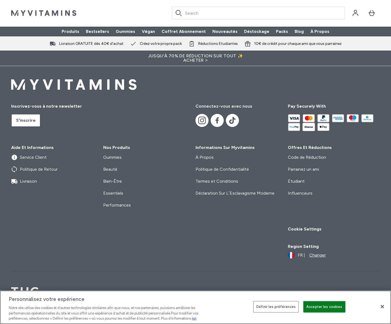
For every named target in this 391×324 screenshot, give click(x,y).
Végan (148, 31)
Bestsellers (97, 31)
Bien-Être (112, 181)
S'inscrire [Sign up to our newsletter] (26, 120)
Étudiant (296, 181)
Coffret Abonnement (184, 31)
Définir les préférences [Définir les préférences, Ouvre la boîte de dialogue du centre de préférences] (276, 307)
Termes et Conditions (216, 181)
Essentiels (113, 193)
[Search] (178, 13)
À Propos (319, 31)
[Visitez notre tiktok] (232, 120)
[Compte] (355, 13)
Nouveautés (225, 31)
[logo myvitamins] (43, 13)
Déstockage (256, 31)
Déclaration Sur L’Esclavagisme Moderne (235, 193)
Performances (117, 205)
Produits (70, 31)
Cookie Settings (304, 229)
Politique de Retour (34, 169)
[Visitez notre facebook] (217, 120)
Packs (282, 31)
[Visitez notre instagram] (202, 120)
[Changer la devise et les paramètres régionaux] (307, 255)
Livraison (24, 181)
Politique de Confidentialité (222, 169)
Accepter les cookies (324, 307)
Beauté (110, 169)
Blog (299, 31)
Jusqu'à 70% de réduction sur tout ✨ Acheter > (195, 58)
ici (194, 318)
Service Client (29, 157)
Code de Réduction (307, 157)
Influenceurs (300, 193)
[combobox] (258, 13)
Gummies (125, 31)
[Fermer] (382, 307)
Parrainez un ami (303, 169)
